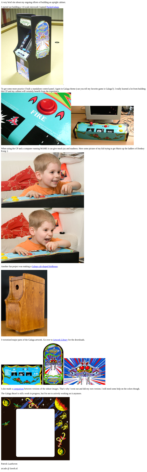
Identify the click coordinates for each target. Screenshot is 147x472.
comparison (18, 389)
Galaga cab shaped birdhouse (45, 266)
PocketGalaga (53, 7)
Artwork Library (60, 340)
